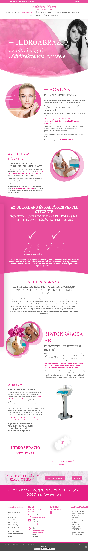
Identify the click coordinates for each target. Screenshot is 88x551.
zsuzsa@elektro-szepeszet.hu (38, 525)
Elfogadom (37, 548)
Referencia (75, 12)
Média (38, 15)
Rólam (17, 12)
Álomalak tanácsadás (43, 12)
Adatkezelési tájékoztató (48, 548)
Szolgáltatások (27, 12)
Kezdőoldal (9, 12)
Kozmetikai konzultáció (61, 12)
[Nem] (86, 547)
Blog (31, 15)
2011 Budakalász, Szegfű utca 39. (38, 532)
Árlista (46, 15)
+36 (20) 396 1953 (38, 517)
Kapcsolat (54, 15)
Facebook (76, 1)
